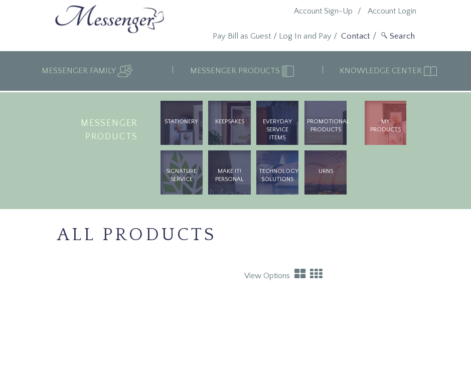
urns (326, 171)
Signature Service (181, 175)
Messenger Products (236, 70)
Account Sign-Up (323, 11)
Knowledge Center (382, 70)
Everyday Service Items (277, 129)
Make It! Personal (229, 175)
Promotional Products (327, 125)
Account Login (392, 11)
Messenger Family (79, 70)
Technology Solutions (278, 175)
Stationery (181, 121)
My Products (385, 125)
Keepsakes (229, 121)
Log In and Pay (305, 36)
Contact (355, 36)
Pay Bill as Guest (242, 36)
